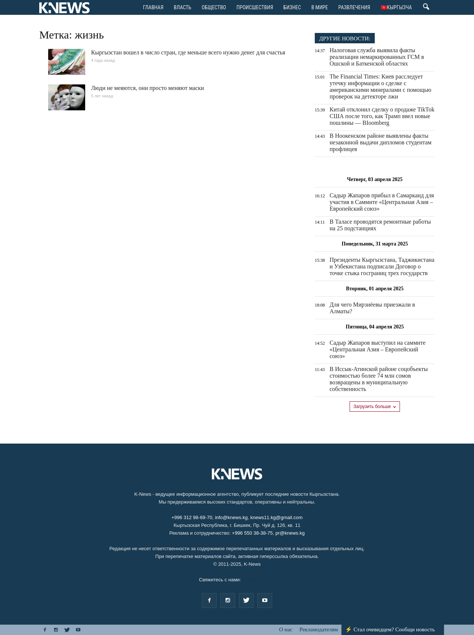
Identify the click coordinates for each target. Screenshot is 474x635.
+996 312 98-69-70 (191, 517)
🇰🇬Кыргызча (396, 7)
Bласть (182, 7)
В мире (319, 7)
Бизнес (292, 7)
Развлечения (354, 7)
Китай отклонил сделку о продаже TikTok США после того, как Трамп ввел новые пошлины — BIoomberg (382, 116)
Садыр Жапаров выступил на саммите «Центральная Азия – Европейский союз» (377, 349)
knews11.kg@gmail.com (276, 517)
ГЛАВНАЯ (153, 7)
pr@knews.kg (290, 533)
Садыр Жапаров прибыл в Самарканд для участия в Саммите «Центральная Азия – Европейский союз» (382, 202)
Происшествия (254, 7)
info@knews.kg (231, 517)
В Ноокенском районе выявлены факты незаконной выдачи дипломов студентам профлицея (380, 142)
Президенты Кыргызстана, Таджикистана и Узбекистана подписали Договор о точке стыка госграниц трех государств (382, 266)
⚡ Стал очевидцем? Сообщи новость (390, 629)
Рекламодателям (319, 629)
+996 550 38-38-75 (252, 533)
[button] (426, 9)
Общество (214, 7)
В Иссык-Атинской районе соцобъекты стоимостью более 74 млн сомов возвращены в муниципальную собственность (379, 379)
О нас (286, 629)
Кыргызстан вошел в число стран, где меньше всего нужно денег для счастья (188, 52)
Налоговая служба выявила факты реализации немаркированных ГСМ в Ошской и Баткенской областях (377, 57)
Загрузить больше (375, 406)
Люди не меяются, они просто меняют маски (147, 88)
